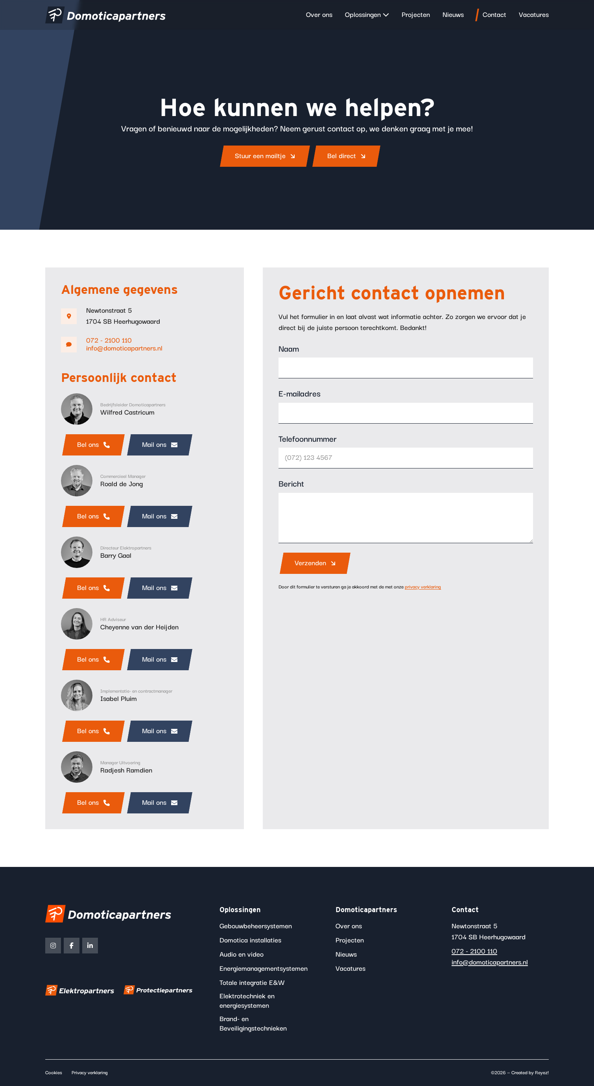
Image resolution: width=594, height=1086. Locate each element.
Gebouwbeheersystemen (256, 926)
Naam (289, 349)
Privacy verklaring (90, 1073)
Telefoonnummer (308, 439)
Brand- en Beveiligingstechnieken (253, 1024)
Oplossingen (363, 15)
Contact (494, 15)
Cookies (53, 1073)
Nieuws (453, 15)
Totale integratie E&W (252, 983)
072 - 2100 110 (109, 341)
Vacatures (534, 15)
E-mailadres (300, 394)
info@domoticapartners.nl (124, 348)
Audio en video (242, 955)
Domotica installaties (250, 940)
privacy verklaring (423, 587)
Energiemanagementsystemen (264, 969)
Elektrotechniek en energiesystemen (247, 1001)
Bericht (291, 484)
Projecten (416, 15)
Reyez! (542, 1073)
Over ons (319, 15)
